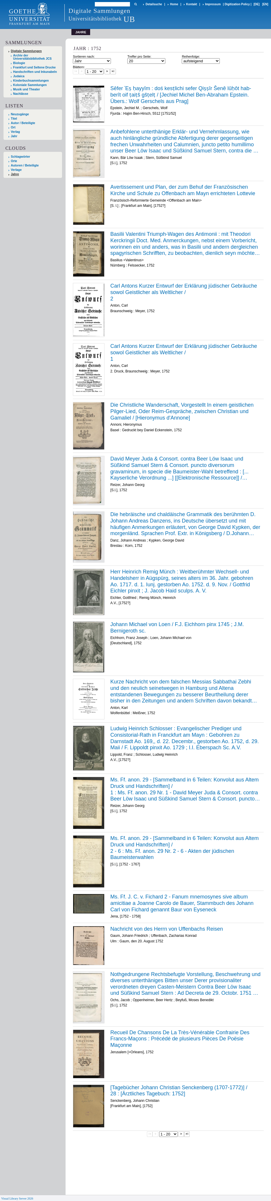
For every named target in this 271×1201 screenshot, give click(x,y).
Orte (14, 161)
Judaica (19, 76)
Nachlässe (20, 93)
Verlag (15, 131)
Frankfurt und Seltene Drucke (34, 67)
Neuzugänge (20, 114)
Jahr (14, 136)
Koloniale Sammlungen (30, 85)
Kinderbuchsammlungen (31, 80)
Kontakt (191, 4)
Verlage (16, 169)
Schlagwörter (20, 156)
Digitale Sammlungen (26, 51)
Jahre (15, 174)
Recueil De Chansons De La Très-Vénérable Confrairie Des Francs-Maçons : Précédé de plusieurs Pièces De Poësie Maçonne (179, 1039)
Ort (13, 127)
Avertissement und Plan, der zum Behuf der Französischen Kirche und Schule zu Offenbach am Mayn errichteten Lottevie (182, 190)
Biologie (19, 63)
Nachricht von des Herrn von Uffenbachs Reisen (166, 929)
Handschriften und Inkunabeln (35, 71)
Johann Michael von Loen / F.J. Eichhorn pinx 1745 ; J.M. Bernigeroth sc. (177, 627)
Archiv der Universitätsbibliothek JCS (32, 57)
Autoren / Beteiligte (25, 165)
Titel (14, 118)
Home (174, 4)
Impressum (213, 4)
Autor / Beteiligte (23, 123)
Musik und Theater (26, 89)
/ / (185, 789)
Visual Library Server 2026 (17, 1198)
